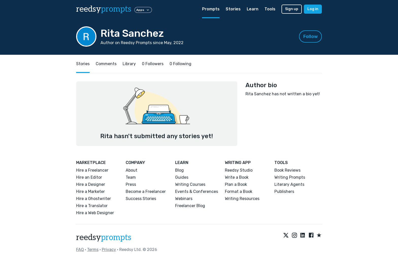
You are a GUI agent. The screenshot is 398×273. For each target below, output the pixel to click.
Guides (181, 177)
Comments (106, 63)
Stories (233, 9)
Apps (143, 10)
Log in (312, 9)
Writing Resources (242, 198)
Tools (269, 9)
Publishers (284, 191)
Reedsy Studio (239, 170)
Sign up (291, 9)
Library (129, 63)
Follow (310, 36)
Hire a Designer (90, 184)
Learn (252, 9)
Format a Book (238, 191)
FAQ (80, 249)
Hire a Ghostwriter (93, 198)
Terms (92, 249)
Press (131, 184)
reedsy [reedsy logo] (103, 9)
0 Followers (152, 63)
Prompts (211, 9)
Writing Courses (190, 184)
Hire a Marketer (90, 191)
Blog (179, 170)
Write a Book (236, 177)
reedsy (103, 237)
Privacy (109, 249)
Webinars (183, 198)
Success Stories (141, 198)
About (131, 170)
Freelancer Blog (190, 205)
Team (131, 177)
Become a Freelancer (146, 191)
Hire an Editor (89, 177)
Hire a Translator (92, 205)
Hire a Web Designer (95, 212)
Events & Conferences (196, 191)
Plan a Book (236, 184)
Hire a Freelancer (92, 170)
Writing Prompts (289, 177)
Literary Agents (289, 184)
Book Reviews (287, 170)
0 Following (180, 63)
